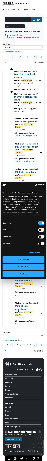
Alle (9, 31)
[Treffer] (23, 127)
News (7, 390)
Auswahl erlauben (23, 267)
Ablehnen (23, 274)
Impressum (19, 451)
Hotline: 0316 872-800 (26, 369)
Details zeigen (34, 252)
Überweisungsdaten (13, 426)
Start (5, 9)
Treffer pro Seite (37, 62)
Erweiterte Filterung (14, 35)
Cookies (8, 451)
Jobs (7, 415)
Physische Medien (21, 31)
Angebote (9, 378)
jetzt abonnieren (13, 439)
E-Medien (36, 31)
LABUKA (8, 382)
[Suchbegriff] (18, 19)
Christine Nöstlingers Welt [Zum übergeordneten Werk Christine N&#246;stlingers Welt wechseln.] (26, 136)
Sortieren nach (9, 44)
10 (34, 57)
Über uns (9, 411)
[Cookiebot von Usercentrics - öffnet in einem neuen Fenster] (34, 185)
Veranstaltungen (12, 394)
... (9, 9)
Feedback (9, 403)
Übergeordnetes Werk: (24, 133)
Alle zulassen (23, 259)
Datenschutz (33, 451)
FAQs (7, 422)
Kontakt (8, 407)
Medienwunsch (11, 419)
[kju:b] (7, 386)
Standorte (9, 398)
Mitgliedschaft (11, 374)
